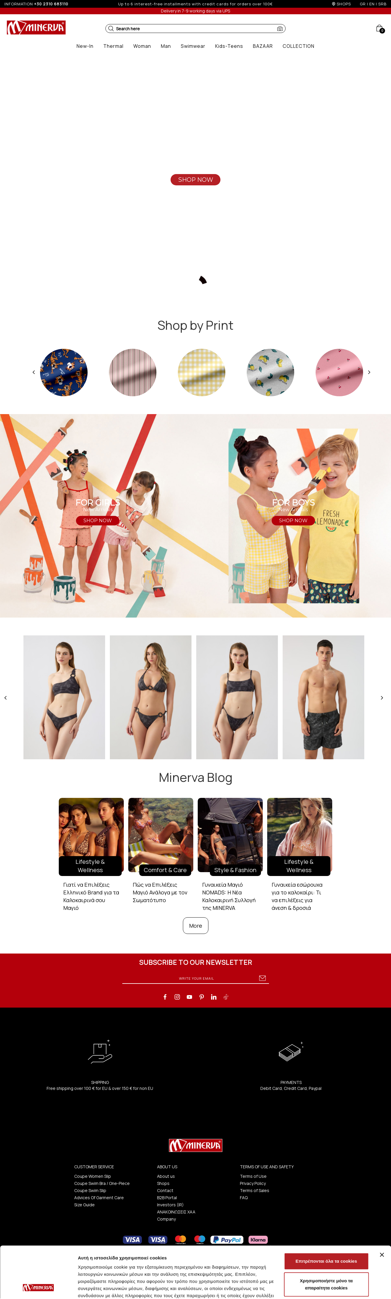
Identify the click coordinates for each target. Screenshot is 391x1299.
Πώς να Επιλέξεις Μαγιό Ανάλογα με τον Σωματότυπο (160, 892)
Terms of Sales (254, 1190)
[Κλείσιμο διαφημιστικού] (382, 1206)
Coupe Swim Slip (90, 1190)
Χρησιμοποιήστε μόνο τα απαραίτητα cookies (326, 1236)
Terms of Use (253, 1176)
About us (166, 1176)
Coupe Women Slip (92, 1176)
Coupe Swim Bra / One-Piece (102, 1183)
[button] (111, 28)
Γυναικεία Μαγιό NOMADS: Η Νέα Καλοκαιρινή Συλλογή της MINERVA (229, 896)
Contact (165, 1190)
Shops (163, 1183)
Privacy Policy (253, 1183)
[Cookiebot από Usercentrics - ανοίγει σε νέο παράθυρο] (38, 1287)
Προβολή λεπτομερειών (103, 1287)
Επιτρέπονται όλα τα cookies (326, 1212)
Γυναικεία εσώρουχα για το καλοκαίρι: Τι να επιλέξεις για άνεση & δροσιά (297, 896)
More (195, 925)
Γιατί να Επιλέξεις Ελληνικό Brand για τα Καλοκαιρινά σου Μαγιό (91, 896)
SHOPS (344, 4)
